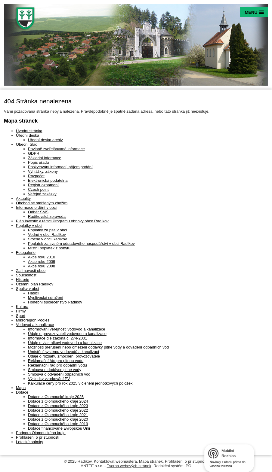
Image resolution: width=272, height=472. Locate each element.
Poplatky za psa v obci (47, 230)
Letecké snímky (29, 442)
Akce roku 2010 (41, 257)
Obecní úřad (27, 144)
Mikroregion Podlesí (33, 320)
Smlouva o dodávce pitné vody (54, 369)
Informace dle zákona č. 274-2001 (57, 338)
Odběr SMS (38, 212)
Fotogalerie (26, 252)
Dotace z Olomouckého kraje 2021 (58, 415)
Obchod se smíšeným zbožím (41, 203)
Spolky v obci (27, 288)
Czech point (38, 189)
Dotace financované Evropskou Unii (59, 428)
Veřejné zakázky (42, 194)
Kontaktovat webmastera (115, 461)
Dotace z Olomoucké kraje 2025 (56, 396)
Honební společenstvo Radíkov (55, 302)
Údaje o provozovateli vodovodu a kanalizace (67, 333)
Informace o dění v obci (36, 207)
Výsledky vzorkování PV (49, 378)
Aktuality (23, 198)
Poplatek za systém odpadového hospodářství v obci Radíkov (81, 243)
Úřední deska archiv (45, 140)
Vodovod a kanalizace (35, 324)
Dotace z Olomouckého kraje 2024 (58, 401)
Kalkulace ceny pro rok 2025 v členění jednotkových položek (80, 383)
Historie (22, 279)
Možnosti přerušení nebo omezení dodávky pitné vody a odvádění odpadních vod (98, 347)
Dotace (22, 392)
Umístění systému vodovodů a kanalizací (63, 351)
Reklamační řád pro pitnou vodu (55, 360)
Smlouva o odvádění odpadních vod (59, 374)
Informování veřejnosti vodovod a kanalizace (66, 329)
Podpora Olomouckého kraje (41, 433)
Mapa (21, 387)
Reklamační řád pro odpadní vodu (57, 365)
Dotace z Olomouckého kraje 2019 (58, 424)
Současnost (26, 275)
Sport (20, 315)
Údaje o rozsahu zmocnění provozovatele (64, 356)
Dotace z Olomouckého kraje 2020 (58, 419)
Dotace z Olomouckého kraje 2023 (58, 405)
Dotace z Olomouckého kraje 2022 (58, 410)
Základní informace (44, 158)
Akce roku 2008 (41, 266)
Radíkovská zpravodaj (47, 216)
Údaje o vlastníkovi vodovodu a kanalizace (65, 342)
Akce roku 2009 (41, 261)
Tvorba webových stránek (129, 466)
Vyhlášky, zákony (43, 171)
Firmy (21, 311)
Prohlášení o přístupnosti (37, 437)
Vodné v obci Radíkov (47, 234)
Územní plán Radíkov (34, 284)
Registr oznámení (43, 185)
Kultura (22, 306)
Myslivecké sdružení (45, 297)
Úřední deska (27, 135)
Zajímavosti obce (30, 270)
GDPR (33, 153)
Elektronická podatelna (48, 180)
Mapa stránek (151, 461)
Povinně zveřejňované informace (56, 149)
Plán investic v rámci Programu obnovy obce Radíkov (62, 221)
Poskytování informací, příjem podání (60, 167)
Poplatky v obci (29, 225)
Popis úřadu (38, 162)
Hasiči (33, 293)
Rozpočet (36, 176)
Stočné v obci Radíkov (47, 239)
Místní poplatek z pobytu (49, 248)
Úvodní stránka (29, 131)
